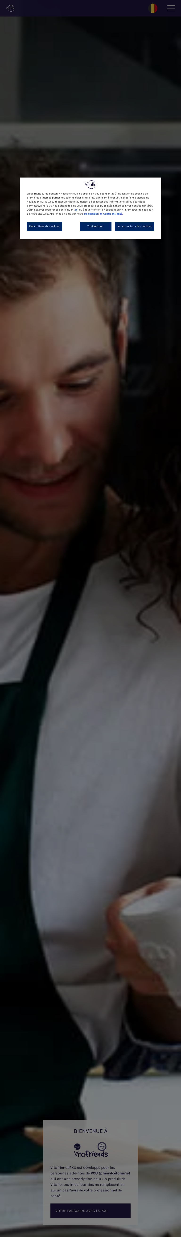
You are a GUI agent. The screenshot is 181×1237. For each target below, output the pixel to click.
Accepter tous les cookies (134, 226)
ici (76, 209)
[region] (90, 208)
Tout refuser (95, 226)
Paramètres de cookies (44, 226)
